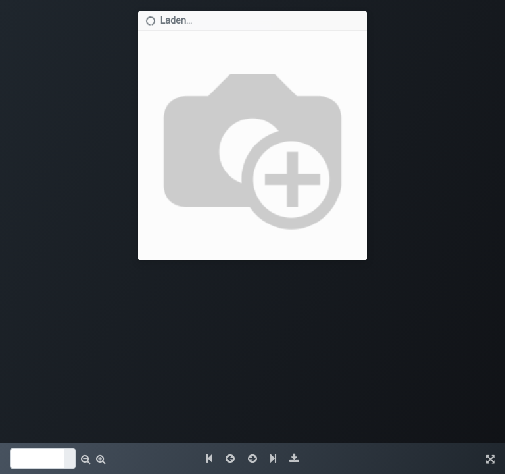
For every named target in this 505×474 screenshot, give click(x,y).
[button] (86, 459)
